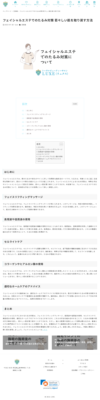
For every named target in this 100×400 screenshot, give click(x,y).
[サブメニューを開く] (62, 360)
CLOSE (75, 104)
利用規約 (50, 370)
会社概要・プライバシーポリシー (83, 370)
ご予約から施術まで (50, 367)
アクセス (83, 363)
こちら (44, 329)
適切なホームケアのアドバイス (38, 130)
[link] (50, 384)
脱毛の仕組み (50, 363)
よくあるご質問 (83, 360)
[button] (60, 144)
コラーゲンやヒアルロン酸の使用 (39, 126)
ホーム (50, 360)
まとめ (29, 133)
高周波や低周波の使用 (35, 118)
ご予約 (83, 374)
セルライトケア (32, 122)
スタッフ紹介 (83, 367)
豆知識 (23, 25)
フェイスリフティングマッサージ (39, 114)
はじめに (30, 110)
